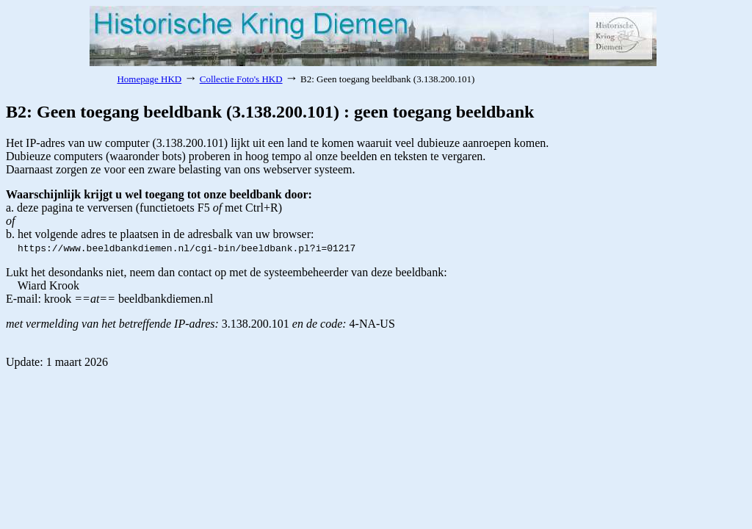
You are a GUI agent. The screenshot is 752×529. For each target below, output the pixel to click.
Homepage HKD (149, 78)
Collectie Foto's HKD (241, 78)
